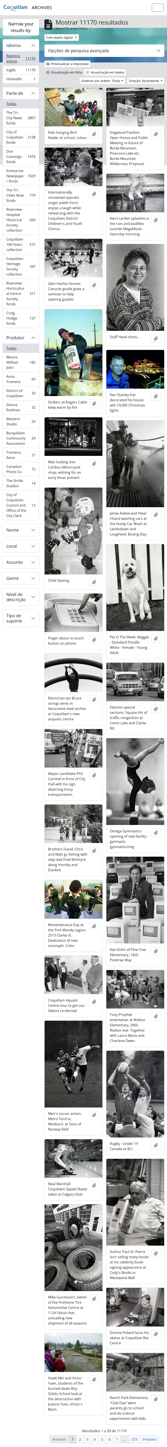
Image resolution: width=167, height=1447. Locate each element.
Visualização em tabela (105, 72)
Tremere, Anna (20, 455)
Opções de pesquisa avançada (78, 51)
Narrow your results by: (21, 27)
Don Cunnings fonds (20, 156)
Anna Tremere (20, 379)
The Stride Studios (20, 483)
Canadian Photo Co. (20, 469)
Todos (11, 103)
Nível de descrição (16, 596)
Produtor (15, 338)
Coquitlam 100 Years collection (20, 244)
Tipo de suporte (14, 618)
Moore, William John (20, 362)
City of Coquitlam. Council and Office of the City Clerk (20, 505)
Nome (12, 530)
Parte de (14, 93)
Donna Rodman (20, 407)
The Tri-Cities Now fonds (20, 195)
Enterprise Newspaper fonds (20, 176)
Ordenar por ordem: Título (101, 81)
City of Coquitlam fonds (20, 137)
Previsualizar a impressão (67, 64)
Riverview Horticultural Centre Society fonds (20, 293)
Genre (12, 578)
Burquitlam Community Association (20, 438)
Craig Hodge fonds (20, 318)
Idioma (13, 45)
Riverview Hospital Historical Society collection (20, 220)
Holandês (20, 79)
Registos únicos (21, 59)
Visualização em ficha (64, 72)
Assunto (14, 562)
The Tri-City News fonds (20, 117)
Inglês (21, 71)
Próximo (150, 1439)
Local (11, 546)
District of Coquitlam (20, 393)
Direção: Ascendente (144, 81)
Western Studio (20, 422)
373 (134, 1439)
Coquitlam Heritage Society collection (20, 266)
